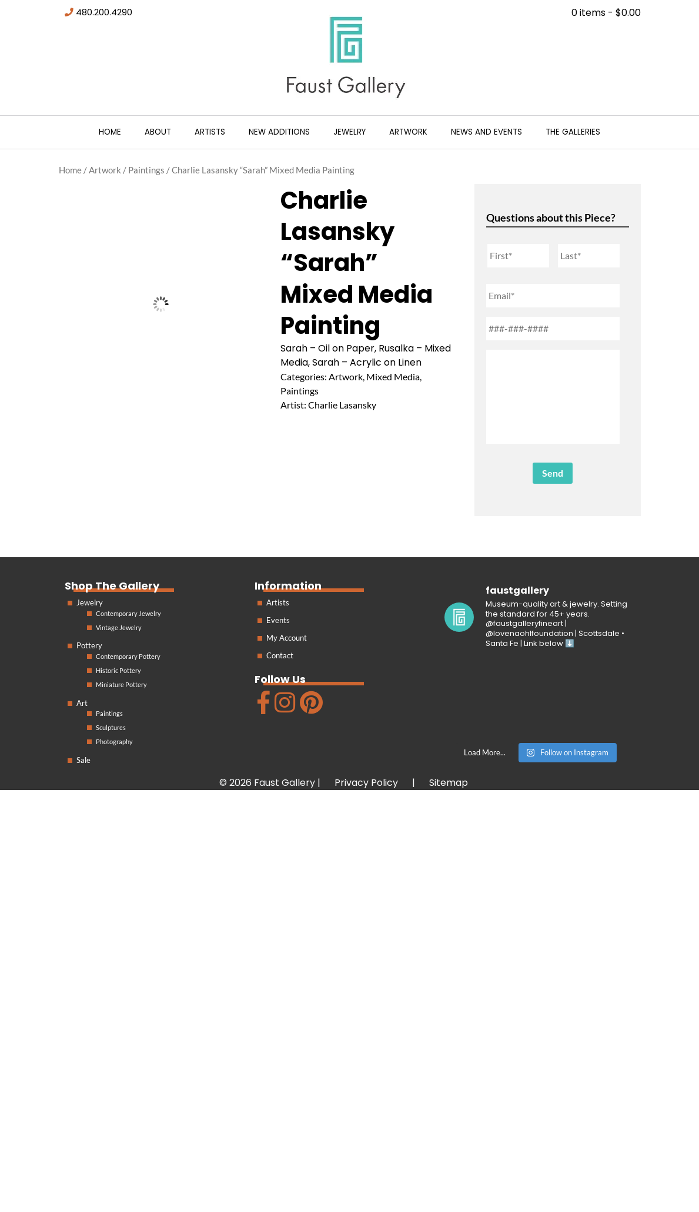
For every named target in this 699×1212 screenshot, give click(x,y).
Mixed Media (393, 376)
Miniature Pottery (121, 684)
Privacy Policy (366, 782)
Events (278, 620)
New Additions (279, 132)
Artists (210, 132)
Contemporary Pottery (128, 656)
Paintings (146, 170)
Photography (114, 741)
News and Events (486, 132)
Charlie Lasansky (342, 404)
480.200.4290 (104, 12)
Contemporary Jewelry (128, 613)
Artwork (408, 132)
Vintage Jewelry (119, 627)
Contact (279, 655)
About (158, 132)
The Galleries (573, 132)
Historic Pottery (118, 670)
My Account (286, 637)
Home (110, 132)
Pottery (89, 645)
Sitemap (448, 782)
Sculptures (111, 727)
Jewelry (349, 132)
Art (82, 703)
